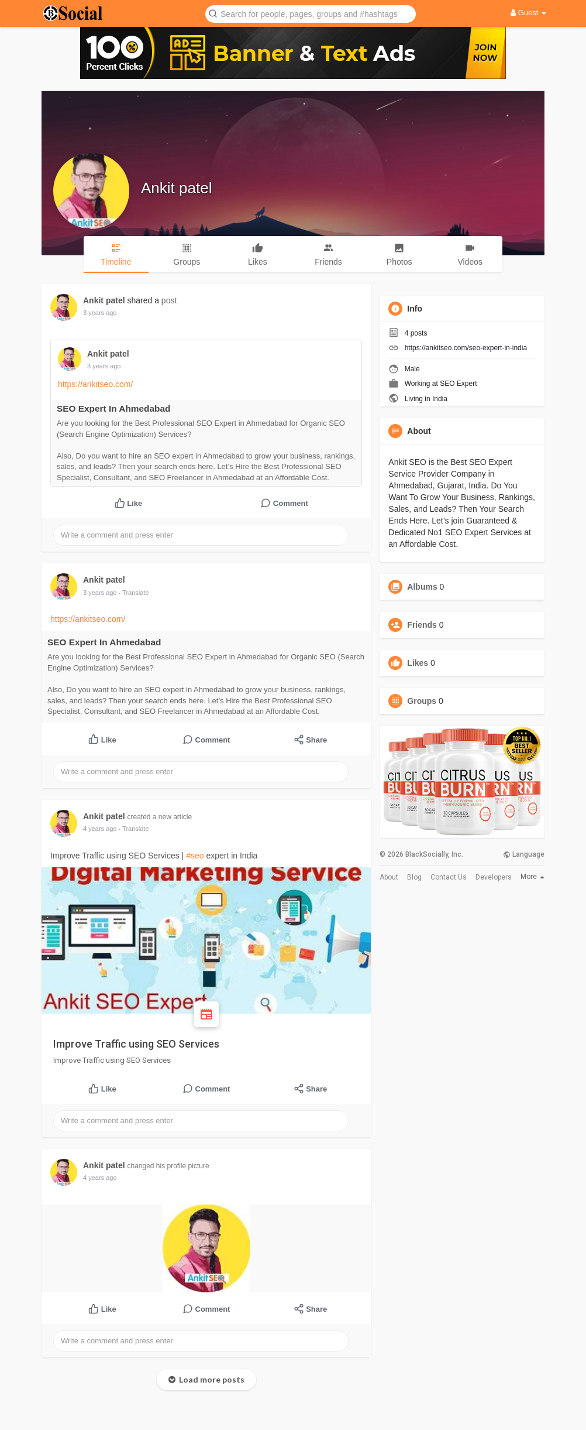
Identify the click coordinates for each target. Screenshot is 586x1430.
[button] (310, 13)
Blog (414, 877)
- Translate (134, 592)
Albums (422, 586)
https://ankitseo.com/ (95, 384)
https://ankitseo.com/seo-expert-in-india (466, 348)
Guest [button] (528, 12)
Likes (417, 663)
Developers (493, 877)
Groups (421, 701)
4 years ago (99, 828)
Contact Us (448, 877)
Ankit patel (176, 188)
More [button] (532, 877)
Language (523, 854)
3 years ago (99, 312)
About (389, 877)
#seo (195, 855)
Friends (422, 625)
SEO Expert (458, 383)
